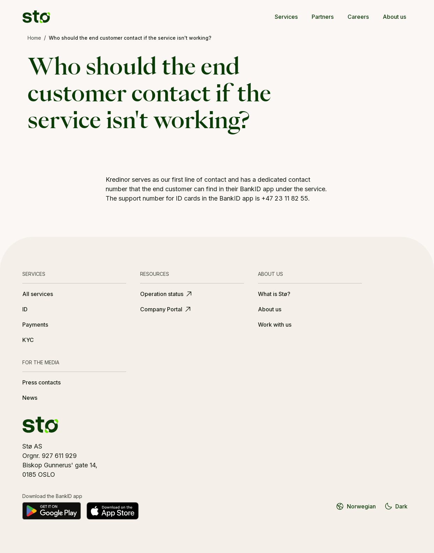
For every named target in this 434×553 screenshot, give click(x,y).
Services (286, 16)
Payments (35, 324)
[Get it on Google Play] (51, 511)
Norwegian (356, 506)
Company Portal (166, 309)
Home (34, 38)
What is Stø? (274, 293)
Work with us (274, 324)
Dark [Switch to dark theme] (396, 506)
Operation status (166, 294)
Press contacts (41, 382)
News (29, 397)
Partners (323, 16)
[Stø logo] (36, 16)
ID (25, 309)
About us (394, 16)
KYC (28, 339)
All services (37, 293)
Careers (358, 16)
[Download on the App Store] (112, 511)
